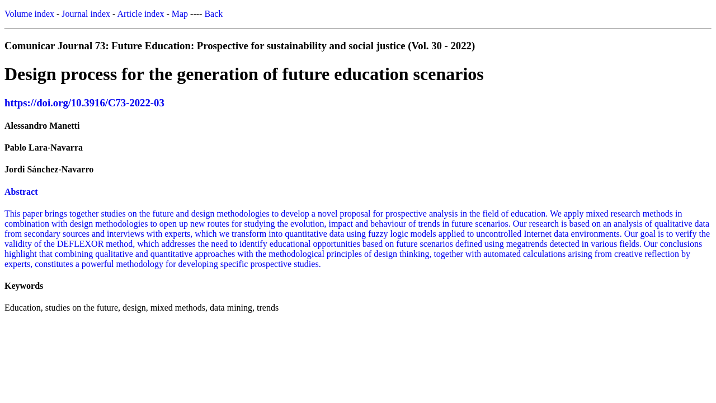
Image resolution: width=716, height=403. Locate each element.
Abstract (21, 191)
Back (213, 13)
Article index (140, 13)
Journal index (86, 13)
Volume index (29, 13)
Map (180, 13)
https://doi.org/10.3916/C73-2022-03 (84, 103)
